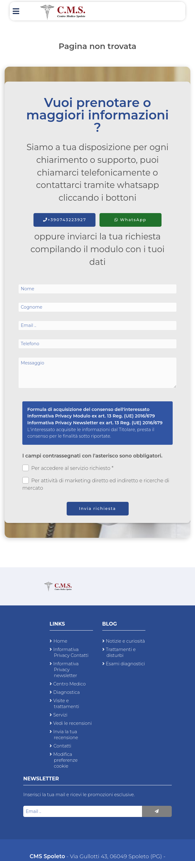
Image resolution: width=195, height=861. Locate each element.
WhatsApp (130, 219)
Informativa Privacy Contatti (70, 652)
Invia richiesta (97, 508)
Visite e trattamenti (66, 703)
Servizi (60, 715)
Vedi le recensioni (72, 723)
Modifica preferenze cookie (65, 760)
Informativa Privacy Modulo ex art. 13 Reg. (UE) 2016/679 (91, 416)
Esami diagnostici (125, 664)
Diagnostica (66, 692)
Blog (109, 624)
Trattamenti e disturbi (121, 652)
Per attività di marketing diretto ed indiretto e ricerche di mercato (95, 484)
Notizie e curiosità (125, 641)
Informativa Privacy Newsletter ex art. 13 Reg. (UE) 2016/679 (94, 423)
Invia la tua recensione (65, 734)
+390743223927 (64, 219)
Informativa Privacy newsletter (66, 669)
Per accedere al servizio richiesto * (67, 468)
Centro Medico (69, 684)
